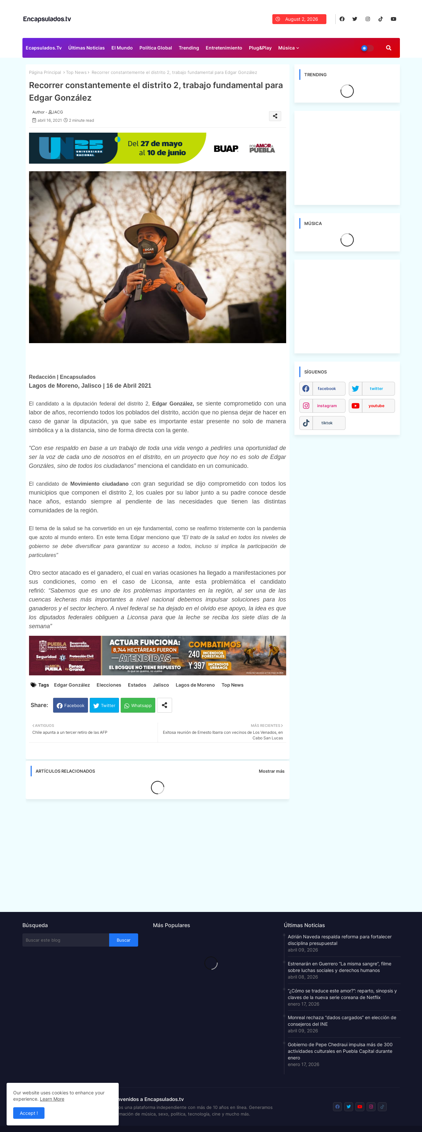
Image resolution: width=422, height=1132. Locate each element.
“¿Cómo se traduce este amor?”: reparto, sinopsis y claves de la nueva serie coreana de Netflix (342, 994)
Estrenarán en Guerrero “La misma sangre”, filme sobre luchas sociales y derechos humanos (339, 967)
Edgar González (72, 685)
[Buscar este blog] (65, 940)
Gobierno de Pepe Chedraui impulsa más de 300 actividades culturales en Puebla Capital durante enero (340, 1051)
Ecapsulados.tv (44, 47)
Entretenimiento (224, 47)
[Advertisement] (160, 853)
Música (286, 47)
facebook (327, 388)
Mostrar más (272, 771)
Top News (76, 72)
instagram (327, 405)
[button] (388, 47)
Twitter (108, 705)
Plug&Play (260, 47)
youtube (376, 405)
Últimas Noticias (86, 47)
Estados (137, 685)
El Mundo (122, 47)
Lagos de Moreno (195, 685)
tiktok (327, 422)
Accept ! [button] (29, 1113)
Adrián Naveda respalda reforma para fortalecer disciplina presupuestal (340, 940)
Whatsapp (141, 705)
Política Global (155, 47)
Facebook (74, 705)
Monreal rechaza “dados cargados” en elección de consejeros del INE (342, 1021)
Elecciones (109, 685)
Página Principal (45, 72)
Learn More (52, 1099)
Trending (189, 47)
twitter (376, 388)
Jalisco (161, 685)
